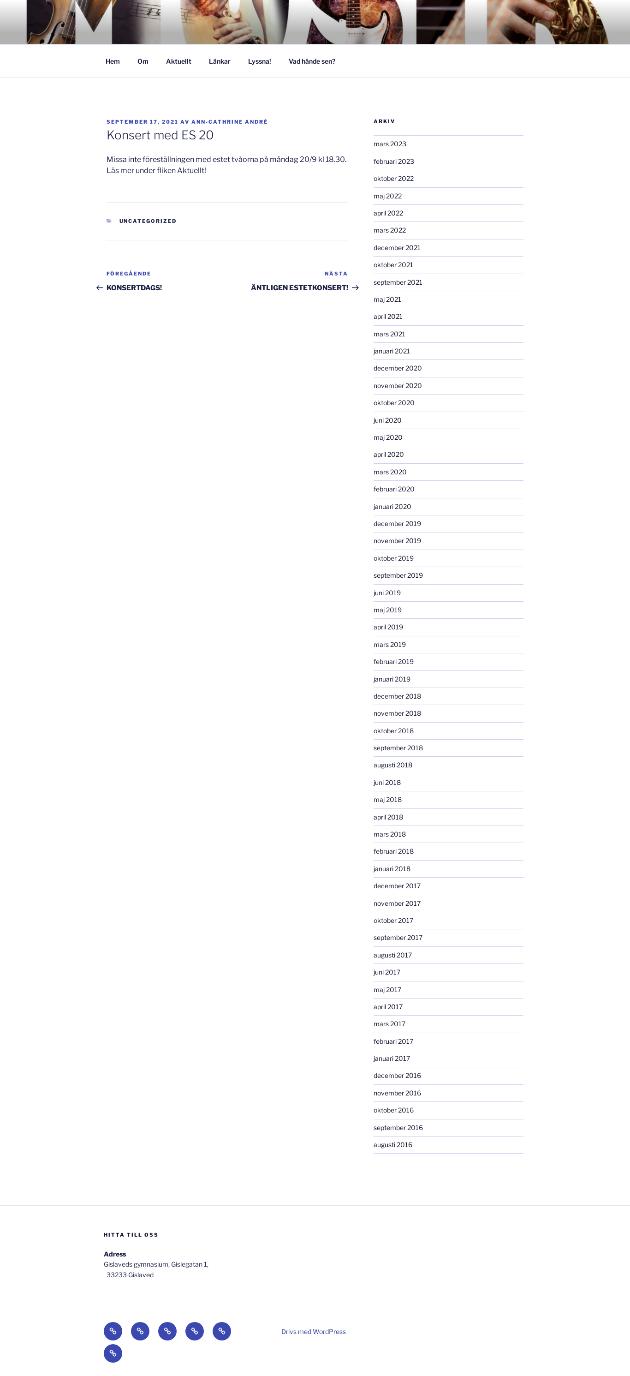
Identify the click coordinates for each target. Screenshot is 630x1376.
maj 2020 (388, 437)
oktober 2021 (393, 265)
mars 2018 (390, 834)
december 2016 (397, 1075)
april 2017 (388, 1007)
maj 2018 (388, 799)
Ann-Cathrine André (229, 122)
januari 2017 (392, 1058)
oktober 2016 (394, 1110)
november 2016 (397, 1093)
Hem (113, 61)
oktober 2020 (394, 403)
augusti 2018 (393, 765)
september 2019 (398, 575)
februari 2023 (394, 161)
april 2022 (388, 213)
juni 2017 (387, 972)
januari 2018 (392, 869)
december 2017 (397, 886)
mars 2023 (390, 144)
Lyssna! (259, 61)
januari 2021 (392, 351)
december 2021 (397, 247)
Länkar (220, 61)
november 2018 (397, 713)
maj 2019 (388, 610)
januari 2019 (392, 679)
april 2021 (388, 316)
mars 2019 (390, 644)
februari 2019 (394, 661)
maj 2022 (388, 196)
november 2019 (397, 540)
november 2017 (397, 903)
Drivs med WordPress (313, 1331)
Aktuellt (178, 61)
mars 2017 (389, 1024)
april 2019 (388, 627)
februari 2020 (394, 489)
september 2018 (398, 748)
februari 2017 (393, 1041)
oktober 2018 (394, 731)
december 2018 (397, 696)
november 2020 (398, 385)
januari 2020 (392, 506)
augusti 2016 (393, 1145)
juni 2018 (387, 782)
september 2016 (398, 1127)
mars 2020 (390, 472)
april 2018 (388, 817)
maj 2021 (387, 299)
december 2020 (398, 368)
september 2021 (398, 282)
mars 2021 (389, 334)
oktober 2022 (394, 178)
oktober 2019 (394, 558)
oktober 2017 (393, 920)
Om (143, 61)
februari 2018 (394, 851)
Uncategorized (148, 221)
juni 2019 (387, 593)
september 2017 (398, 937)
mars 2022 (390, 230)
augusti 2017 (393, 955)
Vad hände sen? (312, 61)
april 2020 (389, 454)
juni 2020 (388, 420)
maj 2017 (387, 989)
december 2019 (397, 523)
